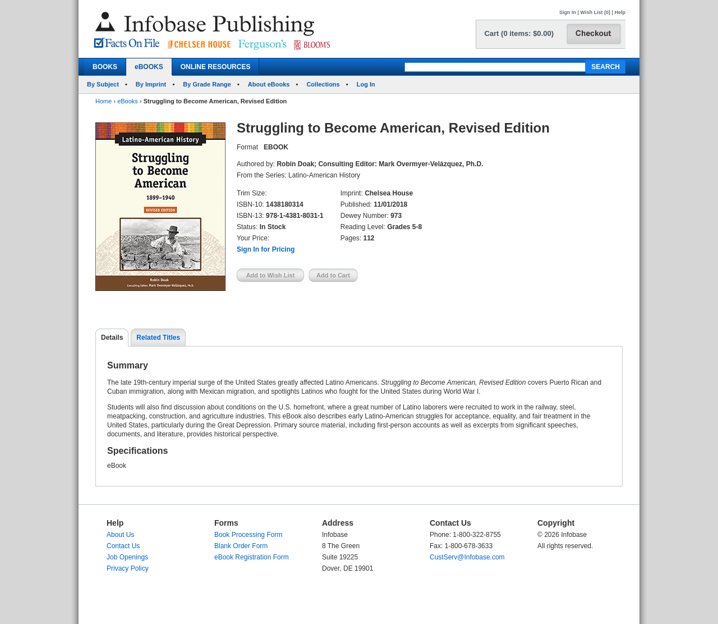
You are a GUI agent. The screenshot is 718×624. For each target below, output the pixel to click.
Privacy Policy (128, 568)
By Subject (103, 84)
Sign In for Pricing (265, 249)
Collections (322, 84)
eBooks (127, 101)
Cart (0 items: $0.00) (519, 33)
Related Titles (158, 337)
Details (112, 337)
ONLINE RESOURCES (216, 67)
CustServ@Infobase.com (467, 557)
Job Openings (127, 557)
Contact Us (123, 546)
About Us (120, 535)
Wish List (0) (595, 12)
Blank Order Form (241, 546)
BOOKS (105, 67)
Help (619, 12)
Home (103, 101)
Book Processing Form (248, 535)
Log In (366, 84)
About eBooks (269, 84)
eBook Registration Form (251, 557)
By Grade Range (207, 84)
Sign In (567, 12)
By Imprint (151, 84)
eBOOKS (149, 67)
